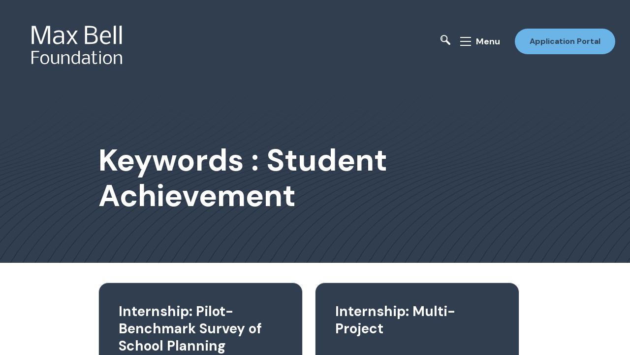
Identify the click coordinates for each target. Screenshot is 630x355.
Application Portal (565, 41)
